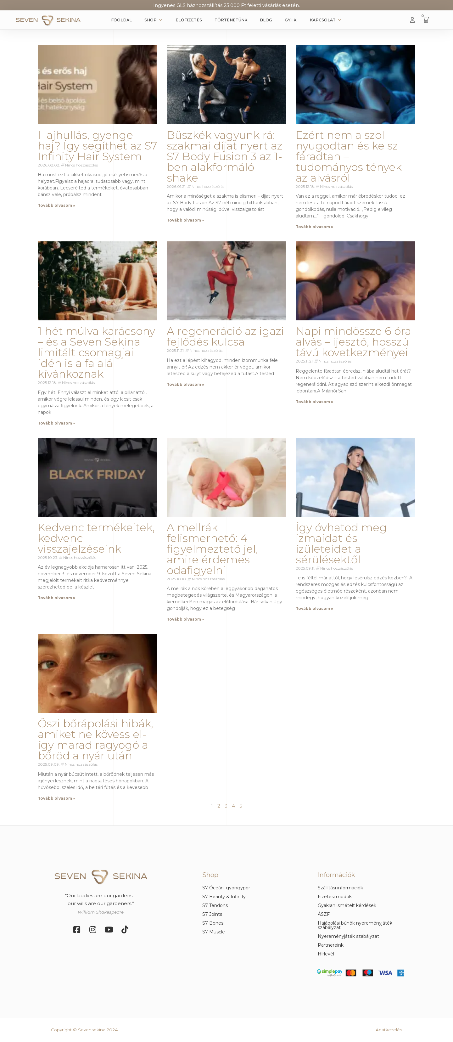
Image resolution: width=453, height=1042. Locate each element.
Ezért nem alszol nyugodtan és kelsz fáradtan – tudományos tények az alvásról (349, 156)
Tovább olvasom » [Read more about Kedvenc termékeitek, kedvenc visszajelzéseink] (56, 597)
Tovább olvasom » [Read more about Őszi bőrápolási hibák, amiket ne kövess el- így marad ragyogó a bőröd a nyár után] (56, 798)
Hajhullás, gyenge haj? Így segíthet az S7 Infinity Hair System (97, 145)
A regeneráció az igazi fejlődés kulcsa (225, 336)
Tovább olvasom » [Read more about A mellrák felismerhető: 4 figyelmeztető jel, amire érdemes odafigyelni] (185, 619)
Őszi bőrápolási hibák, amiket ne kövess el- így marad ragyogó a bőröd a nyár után (95, 739)
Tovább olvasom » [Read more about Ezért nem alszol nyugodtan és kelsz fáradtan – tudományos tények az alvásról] (314, 226)
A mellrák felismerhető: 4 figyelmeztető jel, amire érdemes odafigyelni (212, 549)
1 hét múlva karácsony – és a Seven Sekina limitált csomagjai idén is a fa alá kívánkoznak (96, 352)
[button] (427, 20)
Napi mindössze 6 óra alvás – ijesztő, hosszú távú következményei (353, 341)
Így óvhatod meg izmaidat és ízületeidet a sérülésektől (341, 543)
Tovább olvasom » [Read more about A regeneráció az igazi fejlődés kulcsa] (185, 384)
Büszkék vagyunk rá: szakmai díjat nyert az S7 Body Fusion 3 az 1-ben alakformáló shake (224, 156)
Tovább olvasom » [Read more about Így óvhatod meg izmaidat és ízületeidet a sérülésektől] (314, 608)
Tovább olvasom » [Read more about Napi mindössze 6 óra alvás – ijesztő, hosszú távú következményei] (314, 401)
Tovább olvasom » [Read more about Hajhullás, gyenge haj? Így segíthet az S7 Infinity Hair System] (56, 205)
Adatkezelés (389, 1029)
